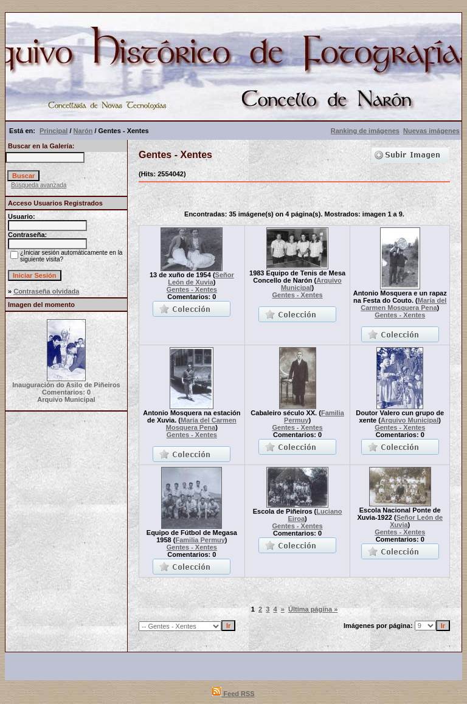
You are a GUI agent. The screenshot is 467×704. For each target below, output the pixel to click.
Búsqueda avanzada (38, 185)
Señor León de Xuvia (201, 278)
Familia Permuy (199, 540)
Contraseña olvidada (46, 291)
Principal (53, 130)
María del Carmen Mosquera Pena (403, 304)
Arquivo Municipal (311, 284)
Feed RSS (233, 693)
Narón (83, 130)
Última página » (312, 609)
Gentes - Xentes (192, 289)
